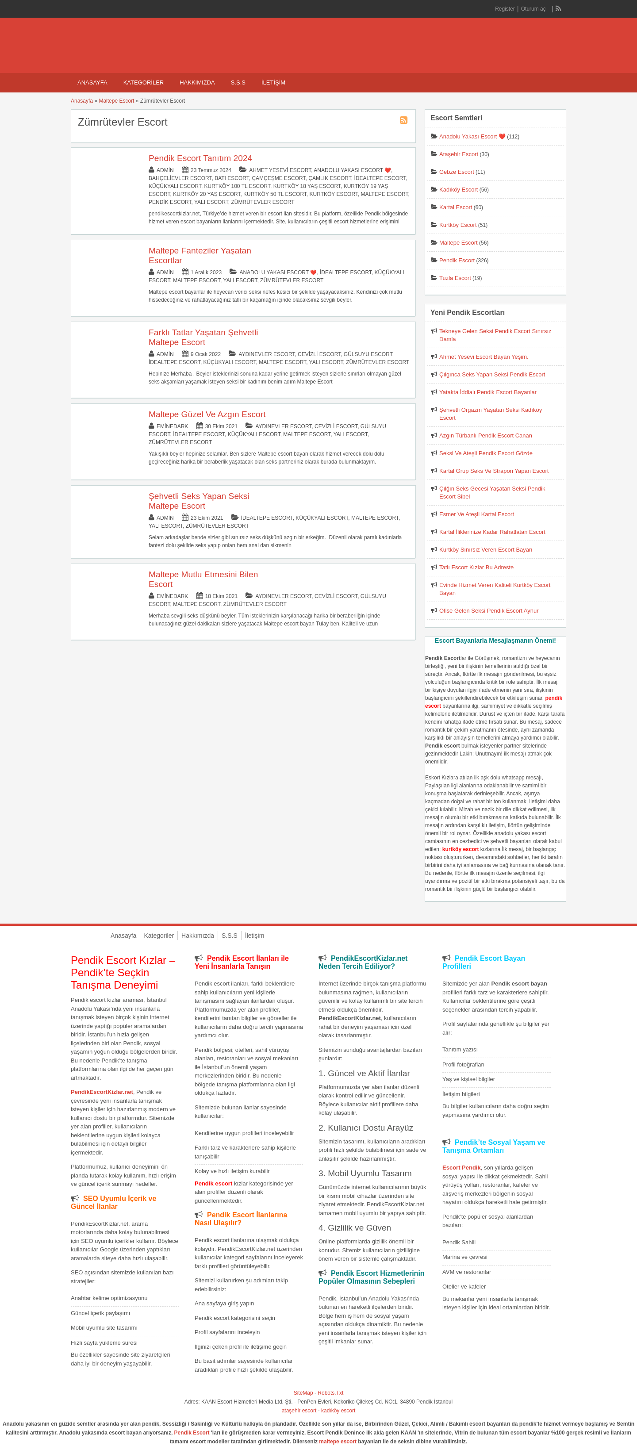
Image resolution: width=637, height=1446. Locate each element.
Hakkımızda (197, 82)
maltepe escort (338, 1441)
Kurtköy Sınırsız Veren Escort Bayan (485, 549)
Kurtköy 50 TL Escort (275, 194)
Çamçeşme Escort (278, 178)
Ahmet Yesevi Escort (280, 170)
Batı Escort (232, 178)
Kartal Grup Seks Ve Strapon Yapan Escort (494, 471)
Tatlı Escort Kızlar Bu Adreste (476, 567)
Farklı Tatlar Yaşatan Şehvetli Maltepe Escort (203, 337)
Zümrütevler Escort (263, 202)
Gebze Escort (456, 172)
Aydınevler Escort (266, 354)
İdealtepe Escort (380, 178)
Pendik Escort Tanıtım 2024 (200, 158)
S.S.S (238, 82)
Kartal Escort (455, 207)
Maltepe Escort (116, 101)
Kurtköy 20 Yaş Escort (206, 194)
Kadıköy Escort (458, 189)
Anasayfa (92, 82)
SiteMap (303, 1393)
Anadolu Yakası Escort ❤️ (352, 170)
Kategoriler (143, 82)
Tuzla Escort (455, 278)
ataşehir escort (299, 1411)
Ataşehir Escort (458, 154)
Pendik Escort (170, 202)
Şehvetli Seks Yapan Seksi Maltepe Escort (199, 500)
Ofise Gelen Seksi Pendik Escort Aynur (488, 610)
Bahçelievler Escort (180, 178)
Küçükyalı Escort (175, 186)
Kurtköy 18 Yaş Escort (307, 186)
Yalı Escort (211, 202)
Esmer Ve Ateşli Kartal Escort (476, 514)
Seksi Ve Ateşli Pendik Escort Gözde (486, 453)
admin (165, 170)
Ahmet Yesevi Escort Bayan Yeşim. (484, 356)
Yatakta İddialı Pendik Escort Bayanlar (488, 392)
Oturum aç (534, 9)
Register (505, 9)
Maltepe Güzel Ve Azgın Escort (207, 414)
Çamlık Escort (329, 178)
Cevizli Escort (319, 354)
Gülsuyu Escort (368, 354)
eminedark (172, 426)
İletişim (273, 82)
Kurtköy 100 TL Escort (237, 186)
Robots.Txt (330, 1393)
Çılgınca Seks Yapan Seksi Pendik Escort (492, 374)
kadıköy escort (338, 1411)
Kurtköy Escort (334, 194)
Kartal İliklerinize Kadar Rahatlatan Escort (492, 532)
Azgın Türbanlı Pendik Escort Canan (485, 435)
